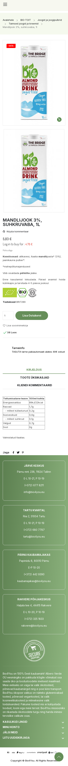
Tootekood (9, 301)
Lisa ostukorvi (31, 315)
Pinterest (22, 452)
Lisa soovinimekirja (15, 325)
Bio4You (29, 760)
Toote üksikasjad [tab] (34, 377)
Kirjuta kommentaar (17, 231)
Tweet (18, 452)
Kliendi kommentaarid (34, 385)
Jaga (13, 452)
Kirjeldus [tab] (34, 369)
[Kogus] (8, 315)
